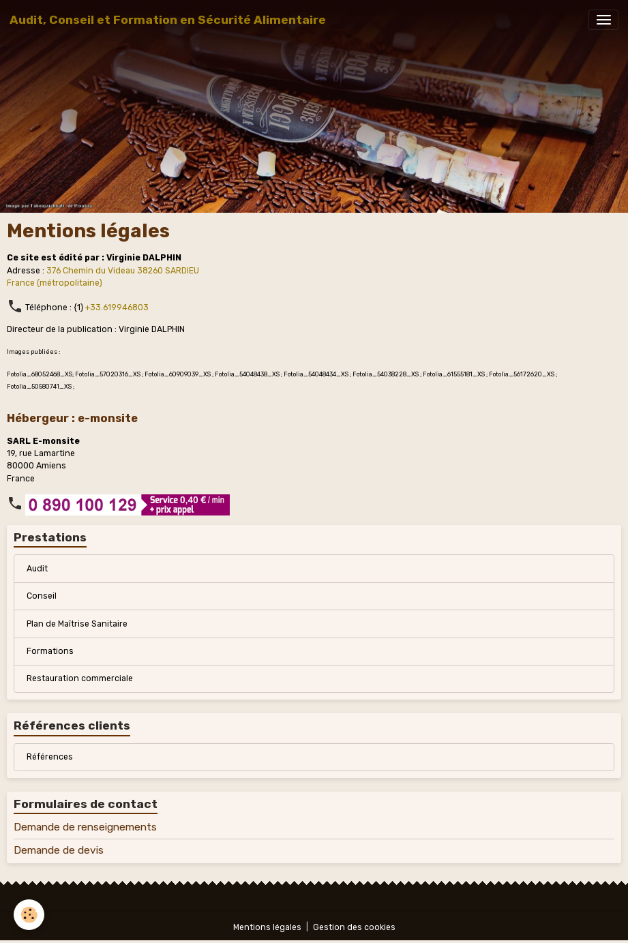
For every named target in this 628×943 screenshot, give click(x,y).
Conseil (42, 596)
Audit (37, 568)
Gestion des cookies (354, 927)
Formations (50, 651)
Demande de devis (59, 850)
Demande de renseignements (85, 827)
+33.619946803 (117, 307)
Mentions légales (267, 927)
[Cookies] (29, 914)
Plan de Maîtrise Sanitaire (77, 624)
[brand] (168, 20)
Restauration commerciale (80, 678)
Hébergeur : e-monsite (72, 418)
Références (50, 757)
